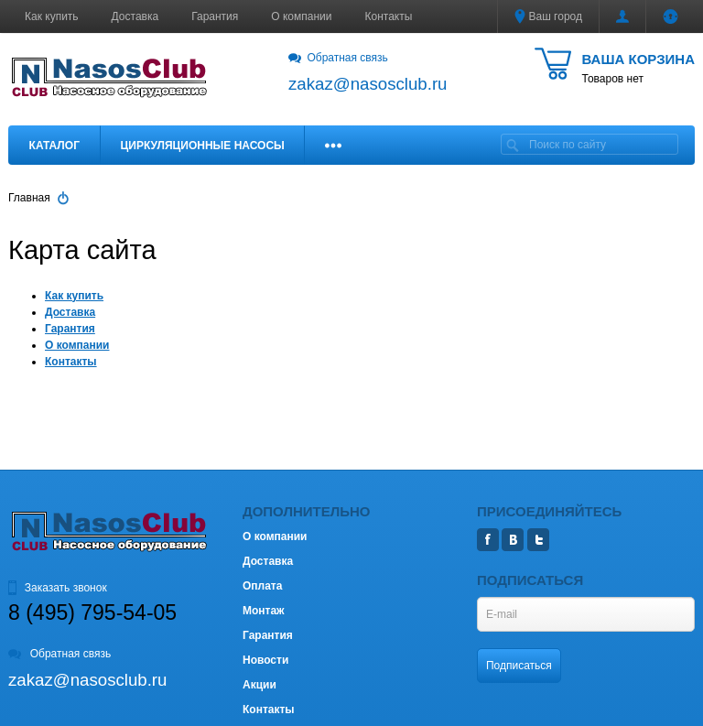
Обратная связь (338, 57)
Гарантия (214, 16)
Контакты (389, 16)
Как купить (52, 16)
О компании (301, 16)
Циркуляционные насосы (202, 145)
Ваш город (548, 16)
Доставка (135, 16)
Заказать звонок (57, 587)
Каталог (54, 145)
